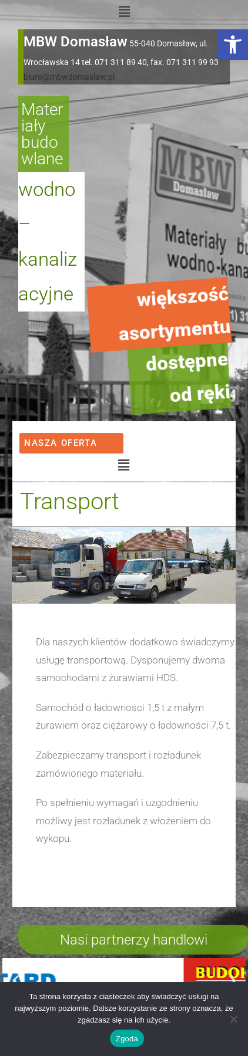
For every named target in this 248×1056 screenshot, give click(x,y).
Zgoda (127, 1038)
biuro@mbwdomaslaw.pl (69, 77)
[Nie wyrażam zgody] (233, 1019)
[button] (232, 44)
